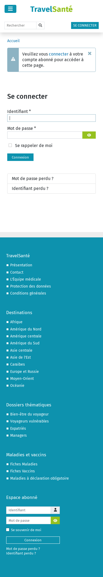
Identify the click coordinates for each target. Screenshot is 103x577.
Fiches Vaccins (22, 471)
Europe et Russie (24, 371)
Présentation (21, 265)
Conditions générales (28, 293)
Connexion (20, 157)
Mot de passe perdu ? (32, 178)
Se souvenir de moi (24, 530)
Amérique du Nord (25, 329)
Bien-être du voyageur (29, 414)
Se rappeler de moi (34, 145)
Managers (18, 435)
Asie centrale (21, 350)
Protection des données (30, 286)
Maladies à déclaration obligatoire (39, 478)
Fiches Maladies (24, 464)
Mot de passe (21, 128)
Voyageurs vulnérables (29, 421)
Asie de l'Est (20, 357)
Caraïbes (17, 364)
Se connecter (85, 25)
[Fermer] (89, 53)
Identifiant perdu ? (30, 188)
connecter (58, 54)
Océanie (17, 385)
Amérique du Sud (24, 343)
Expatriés (18, 428)
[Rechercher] (20, 25)
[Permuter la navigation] (10, 9)
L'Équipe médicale (25, 279)
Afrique (16, 322)
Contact (16, 272)
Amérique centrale (26, 336)
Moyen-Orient (22, 378)
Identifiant (19, 111)
